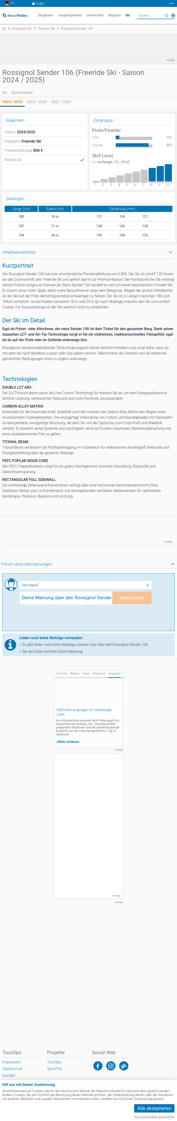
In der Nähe (173, 15)
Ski (4, 92)
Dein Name (30, 585)
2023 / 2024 (37, 102)
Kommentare (22, 92)
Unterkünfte (95, 15)
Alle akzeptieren (154, 1108)
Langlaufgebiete (70, 15)
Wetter (75, 674)
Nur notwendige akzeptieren (154, 1117)
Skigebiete (45, 15)
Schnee (61, 674)
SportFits (54, 1069)
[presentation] (55, 620)
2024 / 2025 (12, 102)
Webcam (99, 674)
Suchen (167, 15)
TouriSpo (54, 1062)
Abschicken (131, 598)
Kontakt (8, 1075)
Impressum (11, 1062)
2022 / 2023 (61, 102)
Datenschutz (12, 1069)
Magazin (114, 15)
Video (86, 674)
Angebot (114, 674)
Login (39, 3)
